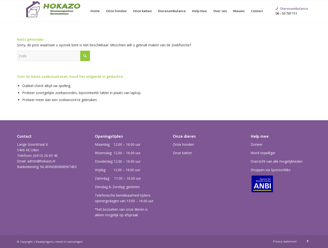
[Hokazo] (53, 11)
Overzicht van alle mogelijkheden (276, 161)
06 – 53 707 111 (291, 5)
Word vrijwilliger (263, 153)
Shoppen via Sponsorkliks (271, 170)
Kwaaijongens (44, 241)
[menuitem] (95, 11)
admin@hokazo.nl (41, 161)
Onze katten (182, 153)
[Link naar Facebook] (307, 241)
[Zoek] (53, 56)
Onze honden (183, 144)
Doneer (257, 144)
